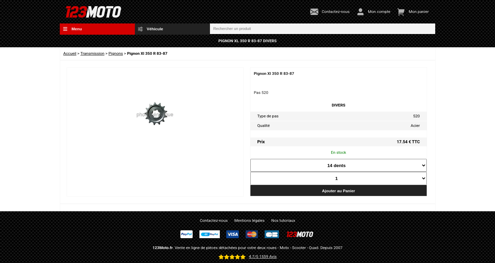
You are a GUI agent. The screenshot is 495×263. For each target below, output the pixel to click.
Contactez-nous (214, 220)
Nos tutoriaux (283, 220)
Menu (72, 29)
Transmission (93, 53)
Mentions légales (249, 220)
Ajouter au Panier (338, 190)
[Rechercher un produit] (323, 28)
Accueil (69, 53)
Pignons (115, 53)
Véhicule (150, 29)
